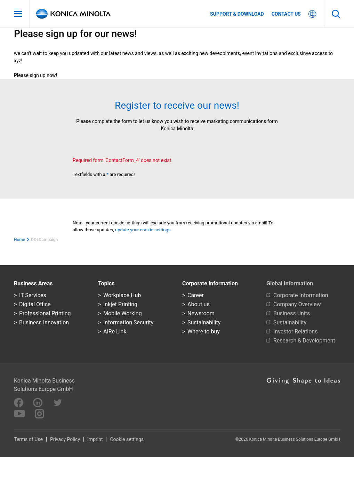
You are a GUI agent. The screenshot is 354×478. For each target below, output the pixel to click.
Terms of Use (28, 439)
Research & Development (304, 340)
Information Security (128, 322)
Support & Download (237, 14)
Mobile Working (122, 313)
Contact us (286, 14)
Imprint (95, 439)
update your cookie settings (143, 229)
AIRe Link (115, 331)
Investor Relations (295, 331)
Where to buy (203, 331)
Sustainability (203, 322)
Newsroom (201, 313)
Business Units (291, 313)
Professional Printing (45, 313)
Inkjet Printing (120, 304)
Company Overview (297, 304)
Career (195, 295)
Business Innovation (44, 322)
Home (19, 239)
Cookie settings (127, 439)
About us (198, 304)
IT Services (32, 295)
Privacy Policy (65, 439)
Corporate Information (300, 295)
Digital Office (35, 304)
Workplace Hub (122, 295)
